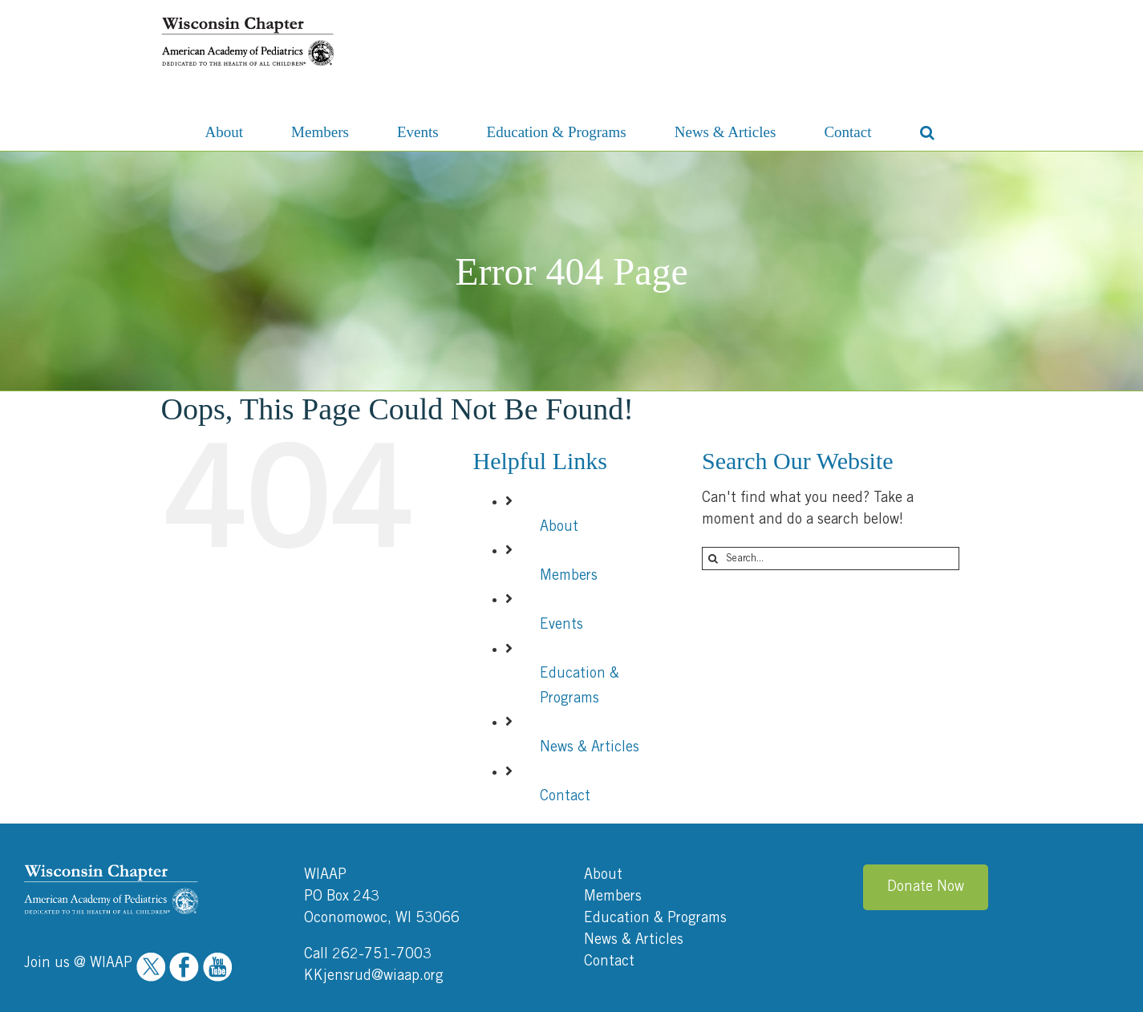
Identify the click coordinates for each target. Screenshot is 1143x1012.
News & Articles (589, 747)
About (559, 527)
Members (569, 576)
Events (561, 624)
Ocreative (1095, 988)
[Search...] (830, 558)
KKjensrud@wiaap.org (374, 908)
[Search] (713, 558)
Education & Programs (655, 850)
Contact (565, 796)
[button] (927, 131)
